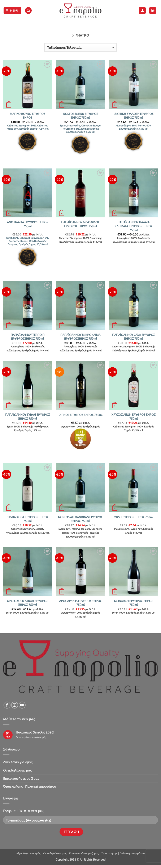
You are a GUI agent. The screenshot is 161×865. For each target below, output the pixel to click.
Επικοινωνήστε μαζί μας (21, 778)
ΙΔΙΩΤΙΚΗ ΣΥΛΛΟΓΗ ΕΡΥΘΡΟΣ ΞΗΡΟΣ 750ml (133, 116)
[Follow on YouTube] (22, 705)
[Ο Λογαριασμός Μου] (142, 10)
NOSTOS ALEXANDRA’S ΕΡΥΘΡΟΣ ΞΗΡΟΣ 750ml (80, 519)
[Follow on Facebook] (7, 705)
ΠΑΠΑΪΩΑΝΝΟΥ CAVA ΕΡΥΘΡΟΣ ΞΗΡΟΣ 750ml (133, 336)
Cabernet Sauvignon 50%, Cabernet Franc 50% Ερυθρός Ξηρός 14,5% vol (27, 127)
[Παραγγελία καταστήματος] (80, 47)
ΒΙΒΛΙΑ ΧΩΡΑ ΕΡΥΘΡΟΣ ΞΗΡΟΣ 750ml (27, 519)
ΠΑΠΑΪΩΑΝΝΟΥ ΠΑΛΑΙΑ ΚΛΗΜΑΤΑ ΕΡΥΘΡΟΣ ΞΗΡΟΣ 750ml (133, 226)
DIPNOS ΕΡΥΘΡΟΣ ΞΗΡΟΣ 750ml (80, 415)
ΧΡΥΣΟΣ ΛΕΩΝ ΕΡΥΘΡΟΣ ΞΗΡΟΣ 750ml (134, 416)
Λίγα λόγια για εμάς (17, 762)
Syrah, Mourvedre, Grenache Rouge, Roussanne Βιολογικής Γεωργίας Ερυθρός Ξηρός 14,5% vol (80, 128)
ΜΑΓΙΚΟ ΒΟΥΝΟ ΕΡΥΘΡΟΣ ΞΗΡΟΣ (27, 116)
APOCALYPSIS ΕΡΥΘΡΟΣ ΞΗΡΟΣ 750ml (80, 603)
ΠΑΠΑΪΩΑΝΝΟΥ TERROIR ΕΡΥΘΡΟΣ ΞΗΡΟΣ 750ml (27, 336)
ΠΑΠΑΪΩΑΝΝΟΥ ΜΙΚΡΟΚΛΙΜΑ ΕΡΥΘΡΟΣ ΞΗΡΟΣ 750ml (80, 336)
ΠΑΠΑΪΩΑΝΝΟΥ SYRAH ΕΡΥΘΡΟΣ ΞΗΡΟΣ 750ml (27, 416)
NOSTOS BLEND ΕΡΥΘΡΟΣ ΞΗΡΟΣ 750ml (80, 116)
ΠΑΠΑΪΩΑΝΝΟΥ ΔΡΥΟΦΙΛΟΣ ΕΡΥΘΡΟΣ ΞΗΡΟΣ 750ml (80, 224)
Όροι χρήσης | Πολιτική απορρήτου (29, 786)
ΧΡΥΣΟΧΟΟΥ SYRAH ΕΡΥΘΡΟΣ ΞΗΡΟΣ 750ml (27, 603)
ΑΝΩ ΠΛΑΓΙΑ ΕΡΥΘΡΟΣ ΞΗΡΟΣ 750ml (27, 224)
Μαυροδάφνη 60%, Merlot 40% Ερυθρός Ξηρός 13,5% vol (133, 127)
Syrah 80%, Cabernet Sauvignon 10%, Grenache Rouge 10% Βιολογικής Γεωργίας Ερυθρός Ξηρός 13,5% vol (27, 241)
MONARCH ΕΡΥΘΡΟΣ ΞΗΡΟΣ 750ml (133, 603)
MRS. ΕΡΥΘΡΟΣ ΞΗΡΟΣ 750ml (133, 517)
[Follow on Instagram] (14, 705)
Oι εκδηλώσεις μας (17, 770)
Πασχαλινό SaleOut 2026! (35, 732)
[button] (13, 10)
